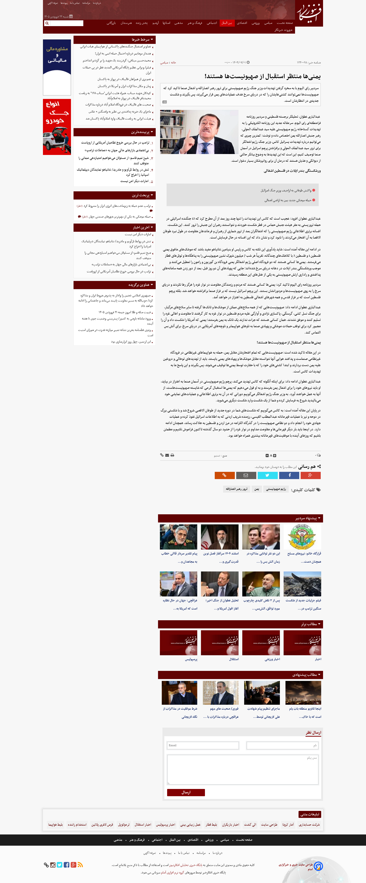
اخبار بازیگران (230, 825)
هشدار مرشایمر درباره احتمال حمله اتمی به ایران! (123, 53)
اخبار (318, 659)
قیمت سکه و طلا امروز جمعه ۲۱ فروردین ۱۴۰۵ (125, 312)
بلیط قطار (211, 825)
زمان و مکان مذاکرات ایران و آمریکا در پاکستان (124, 86)
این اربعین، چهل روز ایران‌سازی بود (131, 341)
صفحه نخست (285, 23)
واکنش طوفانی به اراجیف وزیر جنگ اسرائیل (286, 190)
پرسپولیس (191, 659)
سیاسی (268, 23)
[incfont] (274, 456)
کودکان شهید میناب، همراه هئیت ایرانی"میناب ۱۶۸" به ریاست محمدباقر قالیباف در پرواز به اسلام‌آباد (115, 96)
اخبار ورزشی (272, 659)
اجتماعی (212, 23)
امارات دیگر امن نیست (134, 181)
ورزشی (256, 23)
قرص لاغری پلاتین (102, 825)
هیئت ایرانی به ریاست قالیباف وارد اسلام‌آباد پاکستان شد (118, 118)
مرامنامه (86, 3)
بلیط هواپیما (55, 825)
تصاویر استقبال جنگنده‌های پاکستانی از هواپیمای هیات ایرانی (115, 46)
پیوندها (64, 3)
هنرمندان (126, 23)
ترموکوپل (124, 825)
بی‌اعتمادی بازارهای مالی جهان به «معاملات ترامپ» (117, 150)
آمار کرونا (288, 825)
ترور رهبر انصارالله (236, 489)
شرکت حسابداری (309, 825)
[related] (164, 102)
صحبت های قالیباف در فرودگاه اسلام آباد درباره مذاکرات (118, 104)
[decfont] (267, 456)
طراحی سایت (269, 825)
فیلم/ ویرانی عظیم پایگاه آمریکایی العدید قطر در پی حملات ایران (117, 70)
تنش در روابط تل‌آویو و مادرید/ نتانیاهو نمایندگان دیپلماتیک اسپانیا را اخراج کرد (113, 172)
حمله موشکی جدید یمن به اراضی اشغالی (287, 200)
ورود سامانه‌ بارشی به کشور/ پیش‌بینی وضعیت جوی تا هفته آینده (117, 321)
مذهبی (178, 23)
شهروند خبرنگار (283, 30)
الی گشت (250, 825)
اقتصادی (242, 23)
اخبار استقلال (143, 825)
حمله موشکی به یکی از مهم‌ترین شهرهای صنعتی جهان (119, 216)
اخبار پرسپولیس (165, 825)
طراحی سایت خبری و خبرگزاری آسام (296, 867)
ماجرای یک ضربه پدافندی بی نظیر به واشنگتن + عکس (120, 111)
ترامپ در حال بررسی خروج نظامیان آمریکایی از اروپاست (115, 143)
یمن (256, 489)
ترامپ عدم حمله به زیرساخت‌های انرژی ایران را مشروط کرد (117, 206)
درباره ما (97, 3)
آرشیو (155, 23)
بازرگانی (111, 23)
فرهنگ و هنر (195, 23)
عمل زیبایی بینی (190, 825)
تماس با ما (75, 3)
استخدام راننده (77, 825)
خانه (173, 62)
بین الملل (227, 23)
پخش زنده (142, 23)
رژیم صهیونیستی (276, 489)
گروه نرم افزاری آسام (172, 872)
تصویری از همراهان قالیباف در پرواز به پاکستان (124, 79)
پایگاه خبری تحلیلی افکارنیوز (185, 865)
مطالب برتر (309, 624)
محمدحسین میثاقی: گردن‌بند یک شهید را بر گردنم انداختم (117, 60)
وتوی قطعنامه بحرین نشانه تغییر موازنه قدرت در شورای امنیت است (115, 332)
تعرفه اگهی (53, 3)
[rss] (80, 865)
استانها (166, 23)
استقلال (234, 659)
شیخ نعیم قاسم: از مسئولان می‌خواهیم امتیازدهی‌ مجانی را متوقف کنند (113, 160)
